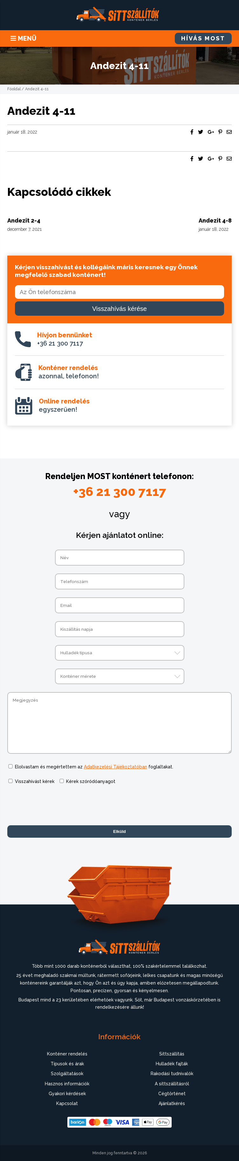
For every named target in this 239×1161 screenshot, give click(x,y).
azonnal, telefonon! (68, 372)
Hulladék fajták (172, 1063)
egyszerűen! (64, 405)
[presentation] (55, 805)
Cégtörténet (172, 1093)
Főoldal (14, 89)
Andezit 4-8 (215, 220)
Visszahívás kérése (119, 308)
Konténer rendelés (67, 1053)
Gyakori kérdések (67, 1093)
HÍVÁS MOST (203, 38)
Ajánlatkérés (172, 1103)
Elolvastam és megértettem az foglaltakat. (94, 766)
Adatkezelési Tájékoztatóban (115, 766)
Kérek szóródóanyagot (90, 781)
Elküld (119, 831)
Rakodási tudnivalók (172, 1073)
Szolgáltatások (67, 1073)
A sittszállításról (172, 1083)
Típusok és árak (67, 1063)
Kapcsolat (67, 1103)
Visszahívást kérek (34, 781)
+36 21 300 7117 (64, 339)
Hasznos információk (67, 1083)
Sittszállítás (171, 1053)
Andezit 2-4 (23, 220)
